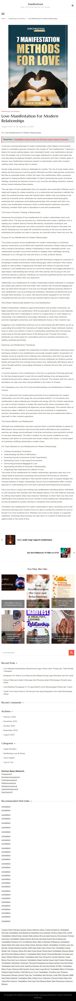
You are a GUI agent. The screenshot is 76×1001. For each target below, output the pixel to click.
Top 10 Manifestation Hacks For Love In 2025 (38, 604)
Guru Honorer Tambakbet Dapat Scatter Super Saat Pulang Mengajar (43, 960)
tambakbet (5, 806)
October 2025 (9, 726)
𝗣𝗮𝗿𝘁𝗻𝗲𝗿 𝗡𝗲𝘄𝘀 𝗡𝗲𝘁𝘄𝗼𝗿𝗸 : (13, 771)
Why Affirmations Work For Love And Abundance (63, 603)
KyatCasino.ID (6, 792)
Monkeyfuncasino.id (9, 786)
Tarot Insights (9, 758)
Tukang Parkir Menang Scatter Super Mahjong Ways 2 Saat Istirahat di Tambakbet (35, 930)
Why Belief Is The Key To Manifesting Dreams (13, 604)
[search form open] (73, 6)
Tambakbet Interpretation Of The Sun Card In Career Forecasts (41, 139)
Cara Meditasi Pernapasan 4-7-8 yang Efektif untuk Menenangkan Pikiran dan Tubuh (37, 687)
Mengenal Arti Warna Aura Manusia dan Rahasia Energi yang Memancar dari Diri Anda (38, 675)
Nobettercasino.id (8, 783)
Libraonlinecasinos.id (9, 789)
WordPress (38, 998)
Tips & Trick (8, 762)
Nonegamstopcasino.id (10, 777)
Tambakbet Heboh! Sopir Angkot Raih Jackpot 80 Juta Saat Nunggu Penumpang (34, 936)
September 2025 (10, 730)
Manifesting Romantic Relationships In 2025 (38, 639)
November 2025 (10, 721)
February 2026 (9, 717)
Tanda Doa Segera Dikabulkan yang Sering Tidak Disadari (63, 638)
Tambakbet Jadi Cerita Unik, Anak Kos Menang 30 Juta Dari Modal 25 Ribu (31, 966)
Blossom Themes (56, 995)
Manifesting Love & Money (10, 111)
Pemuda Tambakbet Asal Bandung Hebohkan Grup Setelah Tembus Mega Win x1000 (36, 933)
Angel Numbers (10, 749)
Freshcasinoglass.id (9, 780)
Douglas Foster (6, 127)
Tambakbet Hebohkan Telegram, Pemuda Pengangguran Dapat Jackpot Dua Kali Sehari (37, 963)
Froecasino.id (6, 774)
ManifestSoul (35, 4)
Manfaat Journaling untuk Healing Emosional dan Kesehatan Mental (13, 637)
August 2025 (8, 735)
